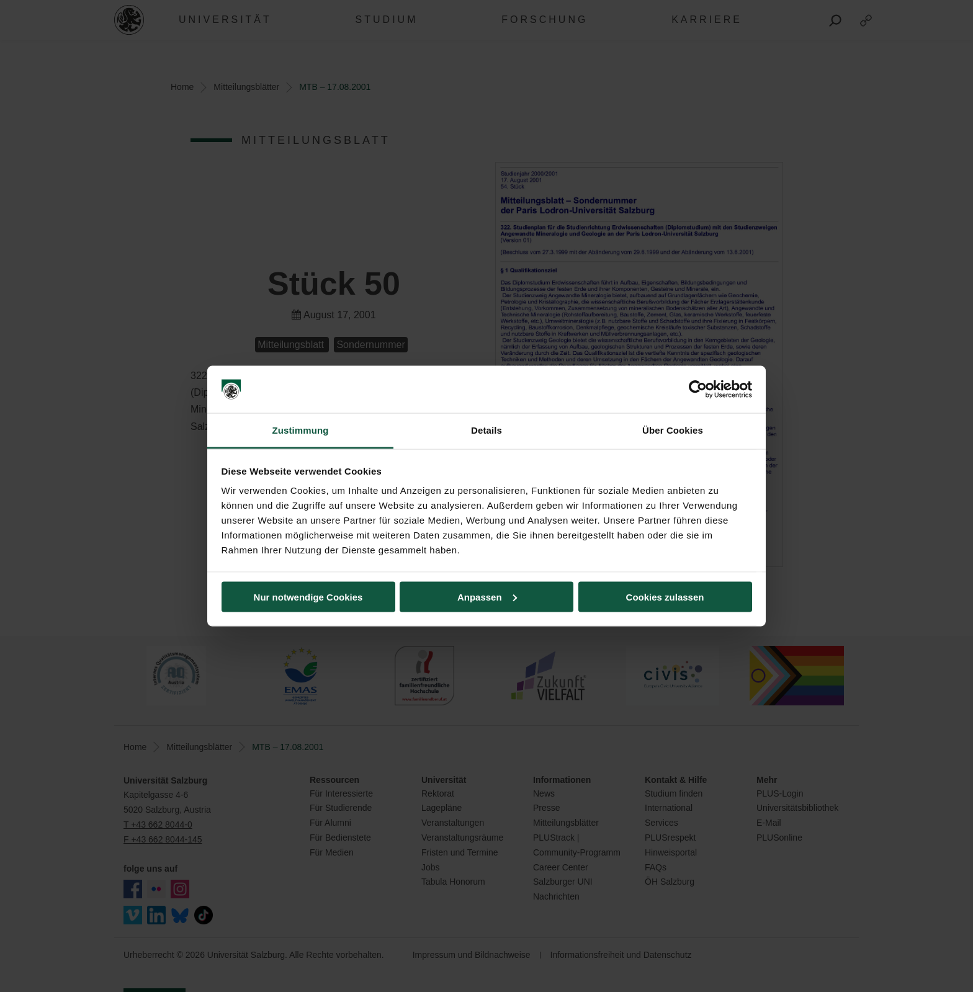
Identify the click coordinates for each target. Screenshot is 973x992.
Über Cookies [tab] (672, 430)
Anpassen (487, 596)
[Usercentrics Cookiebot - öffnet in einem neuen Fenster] (697, 389)
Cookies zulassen (665, 596)
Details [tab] (486, 430)
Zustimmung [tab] (300, 430)
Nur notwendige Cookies (308, 596)
